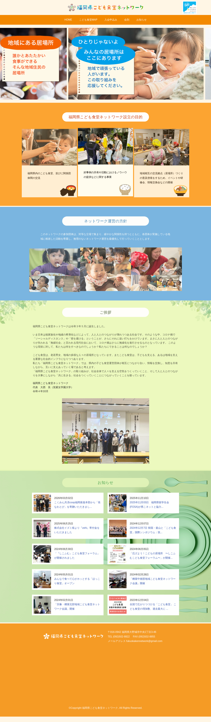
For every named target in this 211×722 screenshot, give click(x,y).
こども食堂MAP (88, 19)
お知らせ (141, 19)
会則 (126, 19)
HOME (68, 19)
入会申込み (110, 19)
